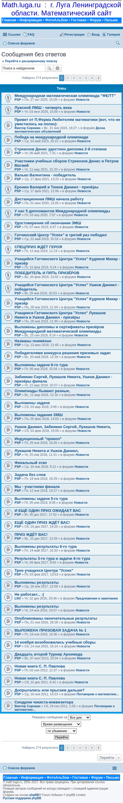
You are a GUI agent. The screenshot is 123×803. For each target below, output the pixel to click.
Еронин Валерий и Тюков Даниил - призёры (56, 187)
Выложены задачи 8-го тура (41, 365)
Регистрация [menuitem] (75, 34)
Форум (95, 20)
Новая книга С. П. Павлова (40, 666)
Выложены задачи (32, 403)
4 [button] (80, 77)
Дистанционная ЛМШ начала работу (49, 199)
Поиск (49, 68)
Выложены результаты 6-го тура (46, 546)
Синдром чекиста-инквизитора (44, 702)
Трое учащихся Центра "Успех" (44, 570)
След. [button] (98, 78)
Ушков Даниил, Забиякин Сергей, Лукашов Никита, (63, 427)
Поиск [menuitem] (118, 43)
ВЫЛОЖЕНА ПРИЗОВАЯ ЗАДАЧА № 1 (50, 630)
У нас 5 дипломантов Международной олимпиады (62, 211)
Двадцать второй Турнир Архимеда (48, 654)
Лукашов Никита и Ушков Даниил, (47, 451)
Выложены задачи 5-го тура (41, 498)
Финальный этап (31, 462)
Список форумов (21, 768)
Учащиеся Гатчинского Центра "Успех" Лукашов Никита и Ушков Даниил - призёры (60, 315)
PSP (18, 99)
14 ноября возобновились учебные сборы (55, 642)
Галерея (113, 34)
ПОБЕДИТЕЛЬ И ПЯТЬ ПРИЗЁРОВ (47, 273)
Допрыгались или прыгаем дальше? (50, 690)
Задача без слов (30, 474)
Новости (82, 99)
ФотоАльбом (56, 20)
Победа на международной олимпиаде (51, 137)
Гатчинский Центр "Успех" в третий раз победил (61, 235)
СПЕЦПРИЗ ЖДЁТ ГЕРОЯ (38, 247)
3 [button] (74, 77)
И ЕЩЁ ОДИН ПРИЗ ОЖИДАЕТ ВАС (48, 510)
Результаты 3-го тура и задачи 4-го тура (52, 558)
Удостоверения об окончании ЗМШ (48, 223)
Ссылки (14, 34)
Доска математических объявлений (60, 129)
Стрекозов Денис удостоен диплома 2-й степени (61, 149)
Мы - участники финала (37, 486)
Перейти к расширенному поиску (31, 61)
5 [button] (86, 77)
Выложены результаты (37, 582)
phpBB (34, 795)
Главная (9, 20)
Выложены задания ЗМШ (39, 415)
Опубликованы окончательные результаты (56, 618)
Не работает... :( (29, 594)
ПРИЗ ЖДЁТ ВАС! (31, 534)
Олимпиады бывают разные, (42, 391)
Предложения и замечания (97, 598)
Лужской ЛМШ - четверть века (43, 107)
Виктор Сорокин (27, 128)
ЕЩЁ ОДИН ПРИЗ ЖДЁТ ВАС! (42, 522)
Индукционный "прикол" (38, 439)
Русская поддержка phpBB (22, 798)
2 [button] (68, 77)
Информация (30, 20)
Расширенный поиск (58, 68)
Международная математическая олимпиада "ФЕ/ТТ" (65, 95)
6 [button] (92, 77)
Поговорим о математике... (97, 694)
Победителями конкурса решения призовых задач (62, 353)
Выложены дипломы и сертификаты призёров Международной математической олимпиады (59, 329)
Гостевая (79, 20)
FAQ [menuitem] (31, 34)
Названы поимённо (33, 341)
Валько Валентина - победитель (45, 175)
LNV (18, 598)
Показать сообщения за (61, 717)
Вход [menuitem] (95, 34)
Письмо (111, 20)
